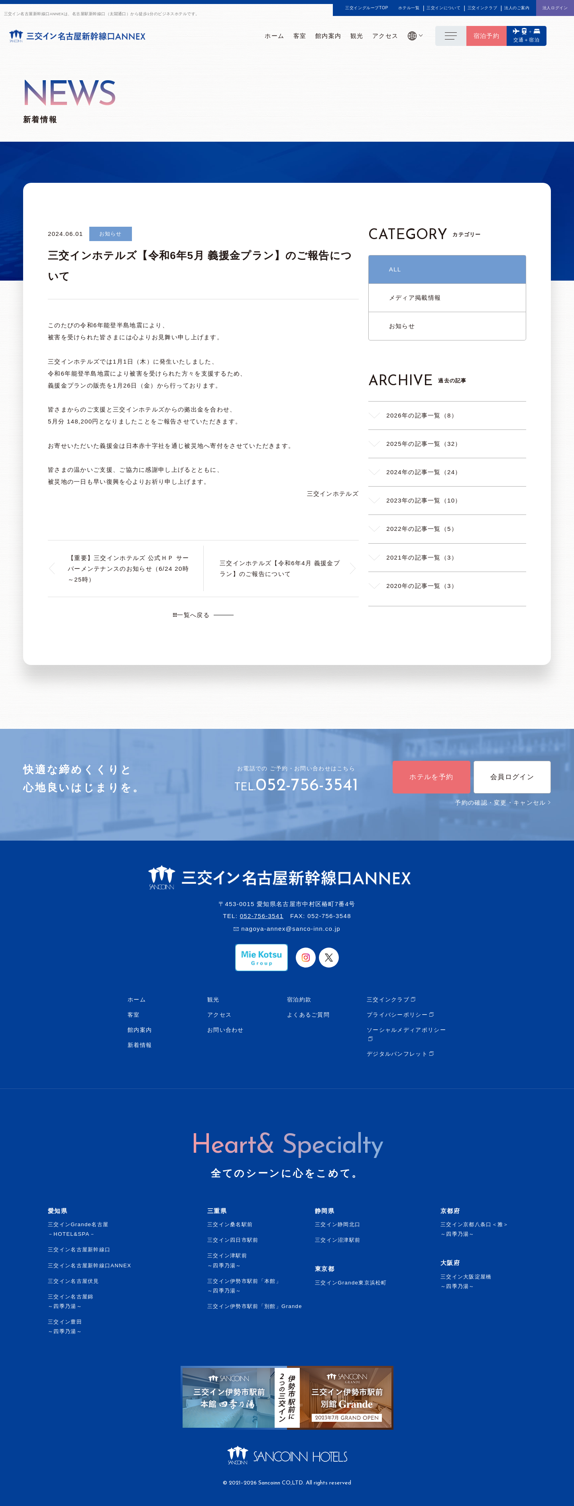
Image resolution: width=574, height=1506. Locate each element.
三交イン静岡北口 (337, 1224)
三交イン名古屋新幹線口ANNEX (90, 1266)
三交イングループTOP (366, 8)
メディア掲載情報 (415, 297)
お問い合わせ (225, 1030)
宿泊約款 (299, 999)
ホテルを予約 (431, 777)
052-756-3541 (307, 786)
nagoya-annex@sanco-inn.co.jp (290, 928)
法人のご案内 (517, 8)
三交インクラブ (482, 8)
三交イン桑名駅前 (230, 1224)
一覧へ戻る (191, 615)
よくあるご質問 (308, 1014)
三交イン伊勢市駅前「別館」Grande (254, 1306)
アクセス (219, 1014)
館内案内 (140, 1030)
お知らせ (402, 326)
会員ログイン (512, 777)
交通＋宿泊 (526, 40)
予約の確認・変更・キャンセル (503, 802)
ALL (395, 269)
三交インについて (443, 8)
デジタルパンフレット (397, 1054)
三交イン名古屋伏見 (73, 1281)
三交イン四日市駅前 (233, 1240)
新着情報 (140, 1045)
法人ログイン (555, 8)
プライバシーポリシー (397, 1014)
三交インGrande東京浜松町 (351, 1283)
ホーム (137, 999)
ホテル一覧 (408, 8)
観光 (213, 999)
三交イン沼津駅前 (337, 1240)
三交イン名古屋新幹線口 (79, 1250)
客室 (134, 1014)
